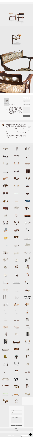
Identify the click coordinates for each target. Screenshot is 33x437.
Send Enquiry (26, 115)
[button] (30, 434)
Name (24, 99)
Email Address (25, 103)
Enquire (24, 106)
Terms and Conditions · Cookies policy (16, 434)
